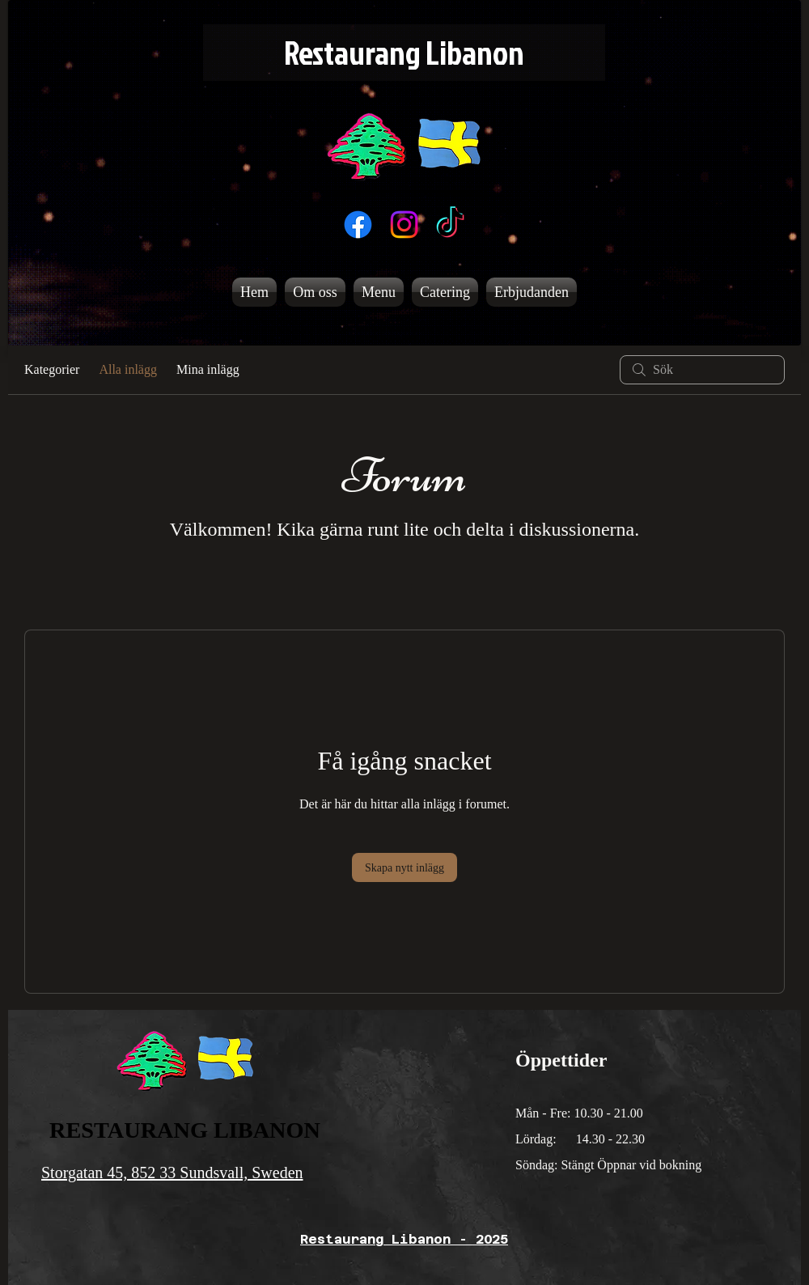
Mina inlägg (207, 369)
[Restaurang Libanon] (404, 52)
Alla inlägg (128, 369)
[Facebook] (358, 224)
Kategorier (51, 369)
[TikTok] (450, 224)
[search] (702, 369)
